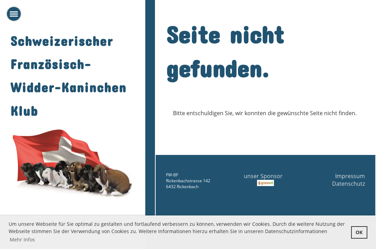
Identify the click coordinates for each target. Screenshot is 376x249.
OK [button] (359, 232)
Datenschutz (348, 183)
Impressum (350, 176)
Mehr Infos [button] (22, 239)
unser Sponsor (265, 179)
